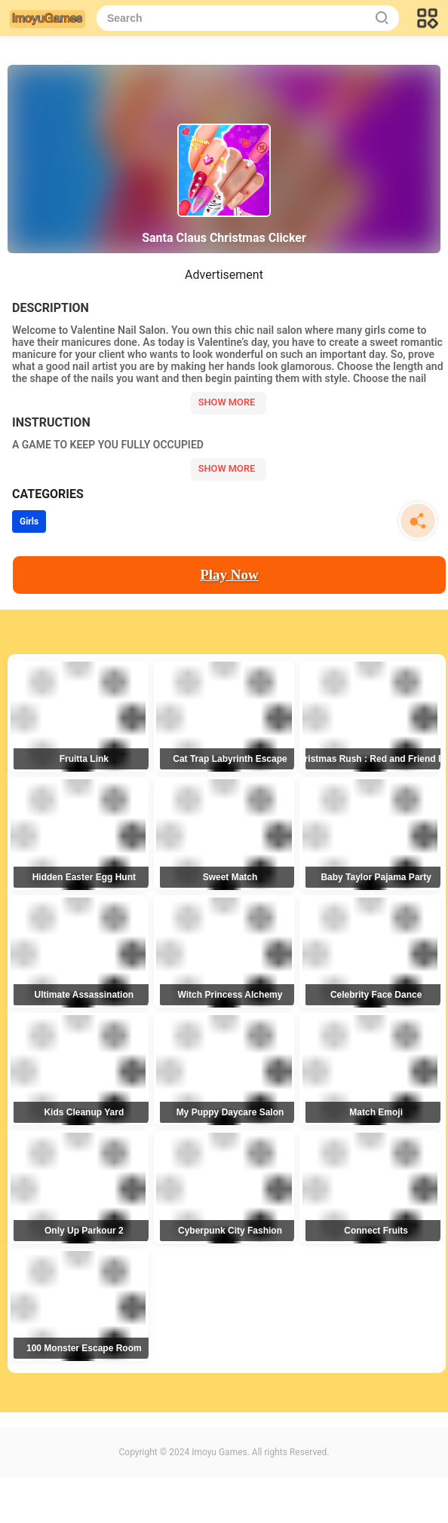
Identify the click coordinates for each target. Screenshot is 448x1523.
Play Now (229, 575)
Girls (29, 521)
